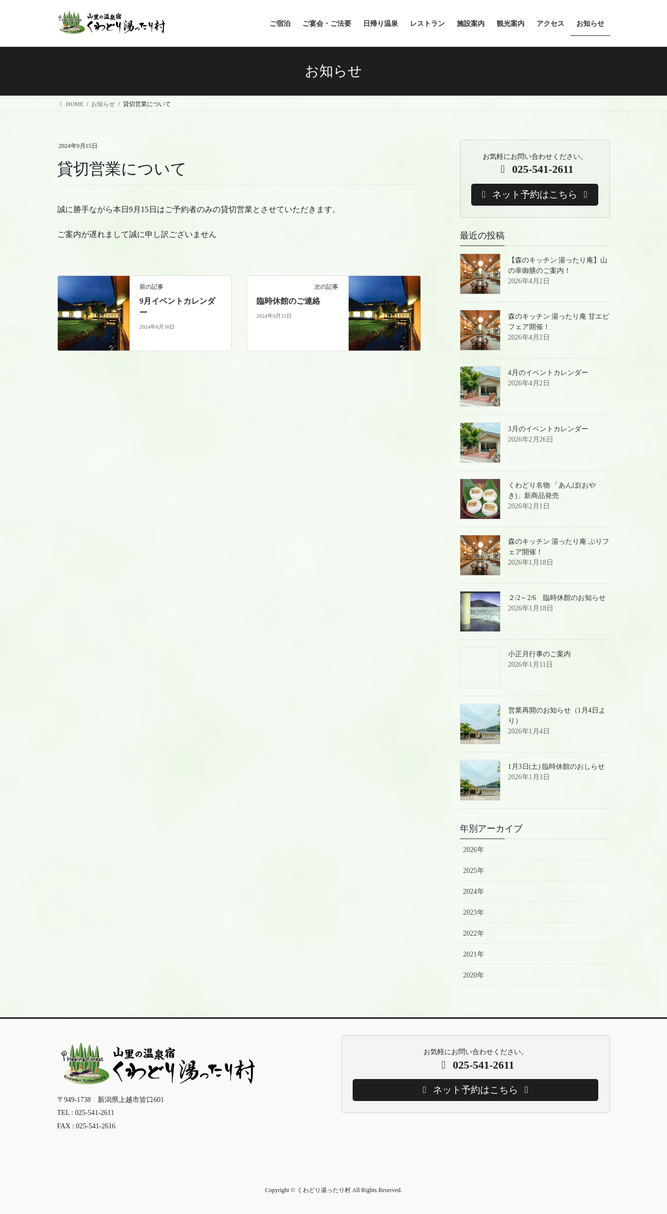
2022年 (473, 933)
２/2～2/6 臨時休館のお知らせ (557, 598)
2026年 (473, 849)
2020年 (473, 975)
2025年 (473, 870)
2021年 (473, 954)
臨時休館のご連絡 (288, 301)
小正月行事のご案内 (539, 654)
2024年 (473, 891)
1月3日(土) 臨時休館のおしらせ (556, 766)
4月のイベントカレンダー (548, 372)
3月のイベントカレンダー (548, 429)
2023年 (473, 912)
